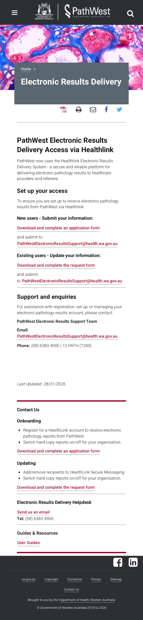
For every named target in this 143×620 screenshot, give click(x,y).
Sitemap (116, 579)
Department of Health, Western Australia (87, 600)
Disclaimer (74, 579)
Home (26, 69)
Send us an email (33, 512)
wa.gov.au (28, 579)
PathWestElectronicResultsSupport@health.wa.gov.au (67, 244)
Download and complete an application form (58, 228)
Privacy (96, 579)
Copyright (51, 579)
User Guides (28, 543)
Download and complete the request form (56, 265)
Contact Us (71, 589)
